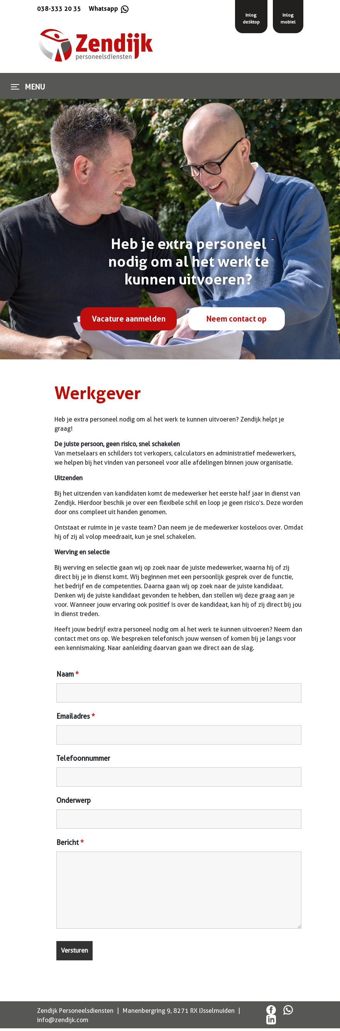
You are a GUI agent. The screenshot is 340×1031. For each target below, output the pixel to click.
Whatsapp (108, 8)
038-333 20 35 (59, 8)
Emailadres (75, 716)
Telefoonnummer (83, 758)
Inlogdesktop (251, 18)
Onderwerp (73, 800)
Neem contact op (236, 318)
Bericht (70, 842)
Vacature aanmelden (129, 318)
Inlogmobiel (288, 18)
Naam (67, 674)
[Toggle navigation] (15, 87)
